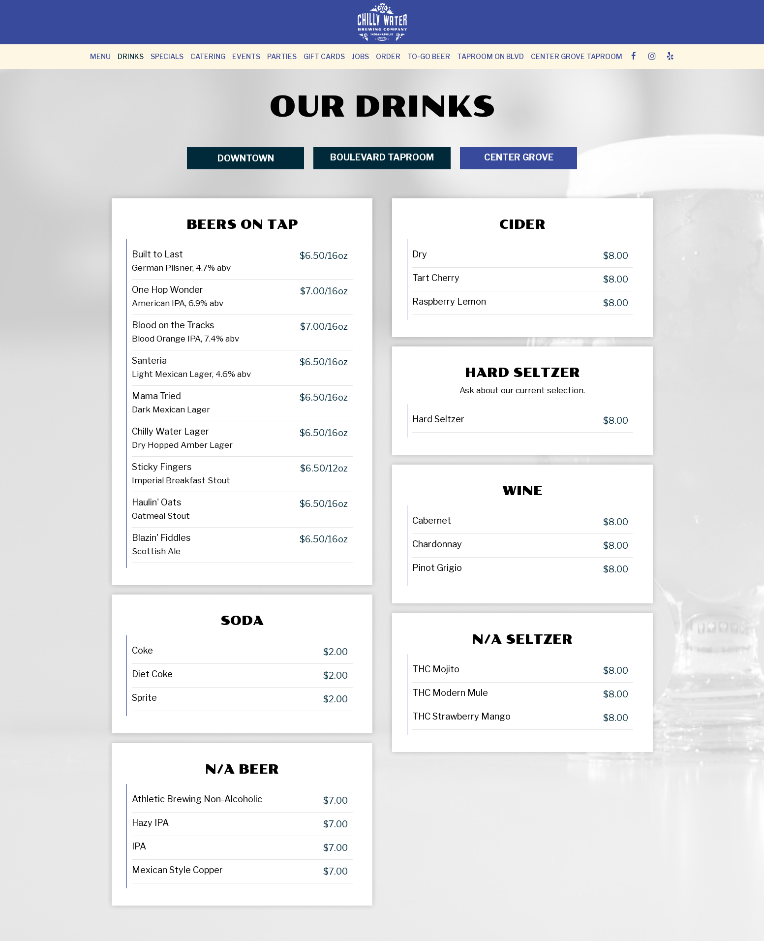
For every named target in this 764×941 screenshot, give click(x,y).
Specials (167, 56)
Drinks (131, 56)
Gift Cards (324, 56)
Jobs (360, 56)
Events (246, 56)
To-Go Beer (428, 56)
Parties (282, 56)
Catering (207, 56)
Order (388, 56)
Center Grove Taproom (576, 56)
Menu (100, 56)
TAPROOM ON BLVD (490, 56)
